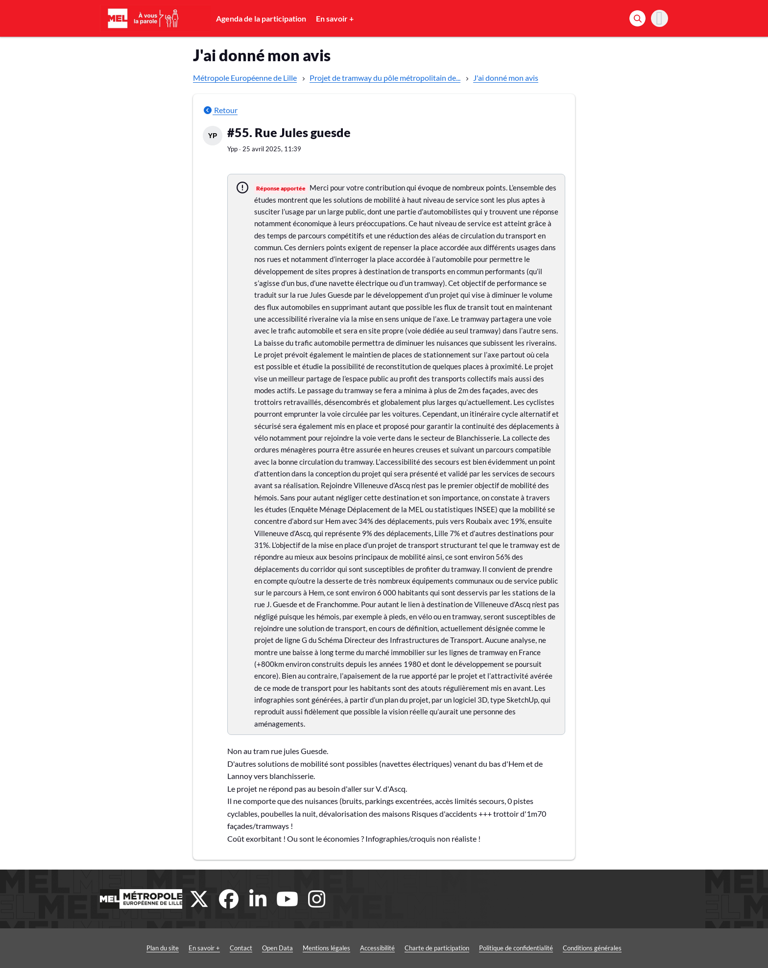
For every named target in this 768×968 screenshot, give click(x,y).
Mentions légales (326, 948)
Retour (220, 110)
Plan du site (162, 948)
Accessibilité (377, 948)
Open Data (277, 948)
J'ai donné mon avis (505, 77)
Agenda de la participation (261, 18)
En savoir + (335, 18)
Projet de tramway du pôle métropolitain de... (385, 77)
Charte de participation (437, 948)
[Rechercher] (637, 18)
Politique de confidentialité (516, 948)
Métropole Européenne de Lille (245, 77)
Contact (241, 948)
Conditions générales (592, 948)
